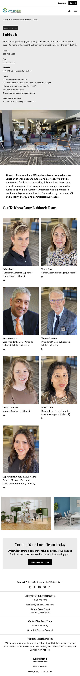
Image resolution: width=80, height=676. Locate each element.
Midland (56, 643)
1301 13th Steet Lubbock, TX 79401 (17, 70)
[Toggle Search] (69, 11)
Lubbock (43, 643)
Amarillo (33, 643)
